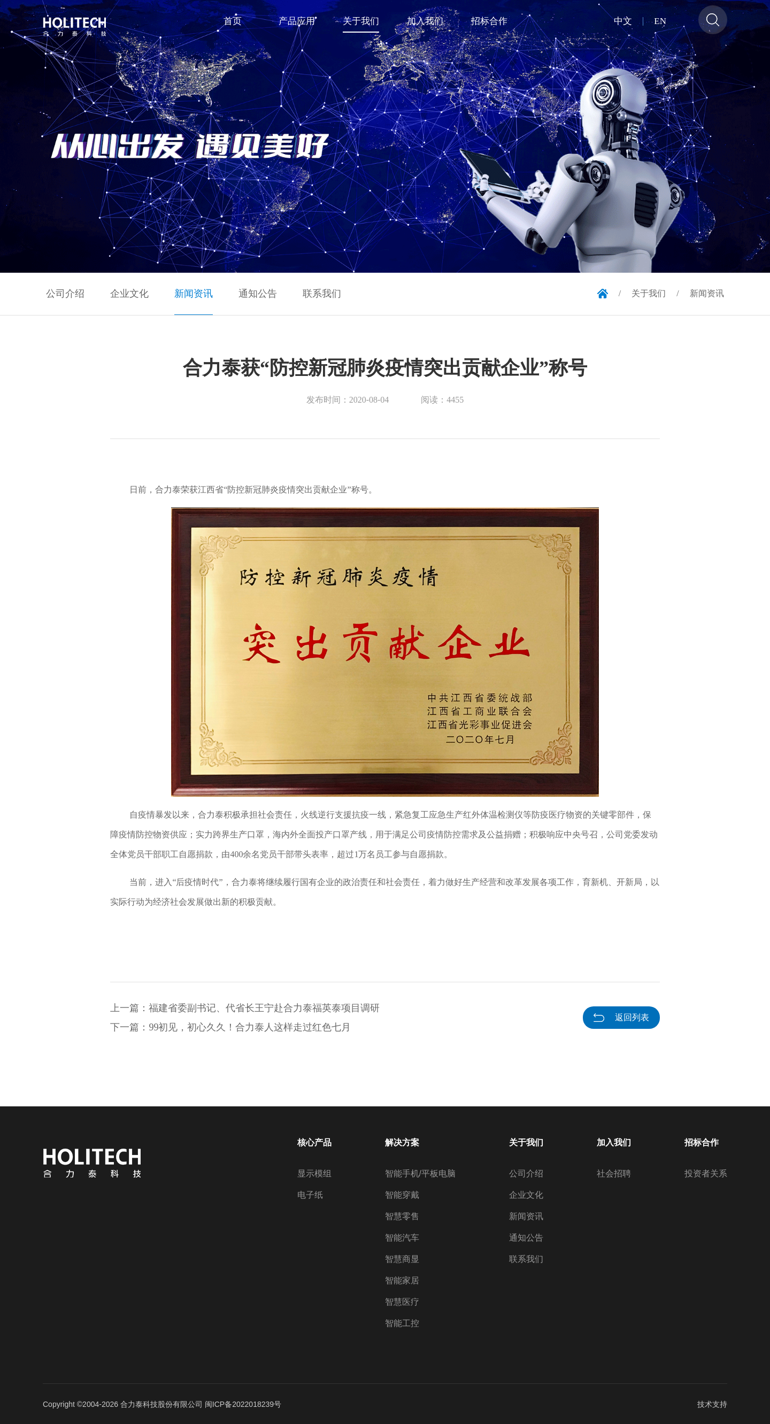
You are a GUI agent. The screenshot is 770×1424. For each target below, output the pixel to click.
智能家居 (402, 1280)
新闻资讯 (526, 1216)
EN (660, 21)
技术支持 (712, 1404)
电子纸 (310, 1195)
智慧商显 (402, 1259)
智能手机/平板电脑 (420, 1173)
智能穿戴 (402, 1195)
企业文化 (526, 1195)
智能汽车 (402, 1238)
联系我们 (526, 1259)
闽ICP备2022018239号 (243, 1404)
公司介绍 (526, 1173)
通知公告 (526, 1238)
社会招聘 (614, 1173)
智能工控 (402, 1323)
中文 (623, 21)
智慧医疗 (402, 1302)
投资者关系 (705, 1173)
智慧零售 (402, 1216)
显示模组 (314, 1173)
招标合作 (701, 1142)
